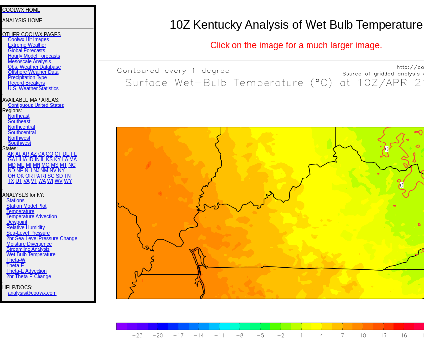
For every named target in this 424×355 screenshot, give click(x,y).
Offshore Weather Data (33, 72)
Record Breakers (26, 83)
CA (41, 154)
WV (59, 181)
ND (11, 170)
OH (11, 175)
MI (28, 165)
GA (11, 159)
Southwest (19, 143)
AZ (33, 154)
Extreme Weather (27, 45)
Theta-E (15, 265)
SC (51, 175)
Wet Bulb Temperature (30, 254)
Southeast (19, 121)
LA (65, 159)
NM (44, 170)
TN (67, 175)
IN (37, 159)
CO (49, 154)
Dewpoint (16, 222)
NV (53, 170)
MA (73, 159)
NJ (36, 170)
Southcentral (22, 132)
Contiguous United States (36, 105)
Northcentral (21, 127)
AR (25, 154)
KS (49, 159)
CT (58, 154)
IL (43, 159)
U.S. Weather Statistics (33, 88)
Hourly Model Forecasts (34, 56)
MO (45, 165)
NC (71, 165)
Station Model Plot (26, 206)
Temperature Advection (31, 216)
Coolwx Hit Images (28, 39)
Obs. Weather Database (34, 67)
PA (37, 175)
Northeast (18, 116)
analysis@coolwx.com (32, 293)
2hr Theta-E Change (28, 276)
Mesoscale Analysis (29, 61)
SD (59, 175)
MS (54, 165)
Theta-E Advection (26, 271)
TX (11, 181)
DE (66, 154)
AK (11, 154)
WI (50, 181)
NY (61, 170)
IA (25, 159)
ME (20, 165)
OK (20, 175)
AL (18, 154)
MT (63, 165)
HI (18, 159)
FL (74, 154)
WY (68, 181)
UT (19, 181)
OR (29, 175)
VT (34, 181)
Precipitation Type (27, 77)
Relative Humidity (25, 227)
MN (36, 165)
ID (30, 159)
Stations (15, 200)
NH (28, 170)
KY (57, 159)
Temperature (20, 211)
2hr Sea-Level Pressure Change (41, 238)
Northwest (19, 138)
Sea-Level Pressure (28, 233)
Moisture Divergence (29, 244)
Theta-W (15, 260)
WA (42, 181)
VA (26, 181)
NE (19, 170)
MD (12, 165)
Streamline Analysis (27, 249)
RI (43, 175)
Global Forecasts (26, 50)
